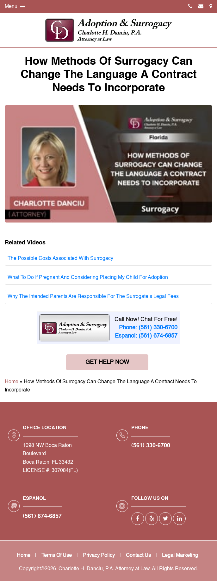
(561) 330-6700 (150, 446)
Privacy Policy (99, 555)
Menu (15, 6)
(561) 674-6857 (42, 516)
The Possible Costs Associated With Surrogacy (60, 258)
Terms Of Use (56, 555)
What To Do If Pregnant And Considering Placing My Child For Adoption (88, 277)
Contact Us (138, 555)
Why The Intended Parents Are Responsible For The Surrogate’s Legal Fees (93, 296)
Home (11, 381)
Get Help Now (107, 362)
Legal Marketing (180, 555)
